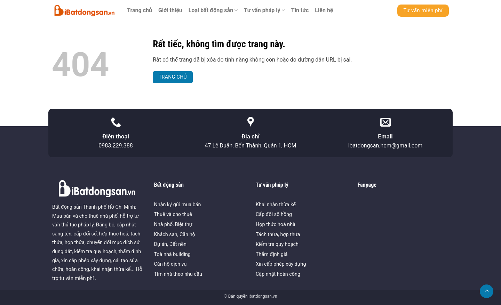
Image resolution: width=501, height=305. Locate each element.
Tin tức (300, 10)
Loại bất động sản (213, 10)
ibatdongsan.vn (262, 296)
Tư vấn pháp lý (264, 10)
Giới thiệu (170, 10)
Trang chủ (139, 10)
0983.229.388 (115, 145)
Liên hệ (324, 10)
